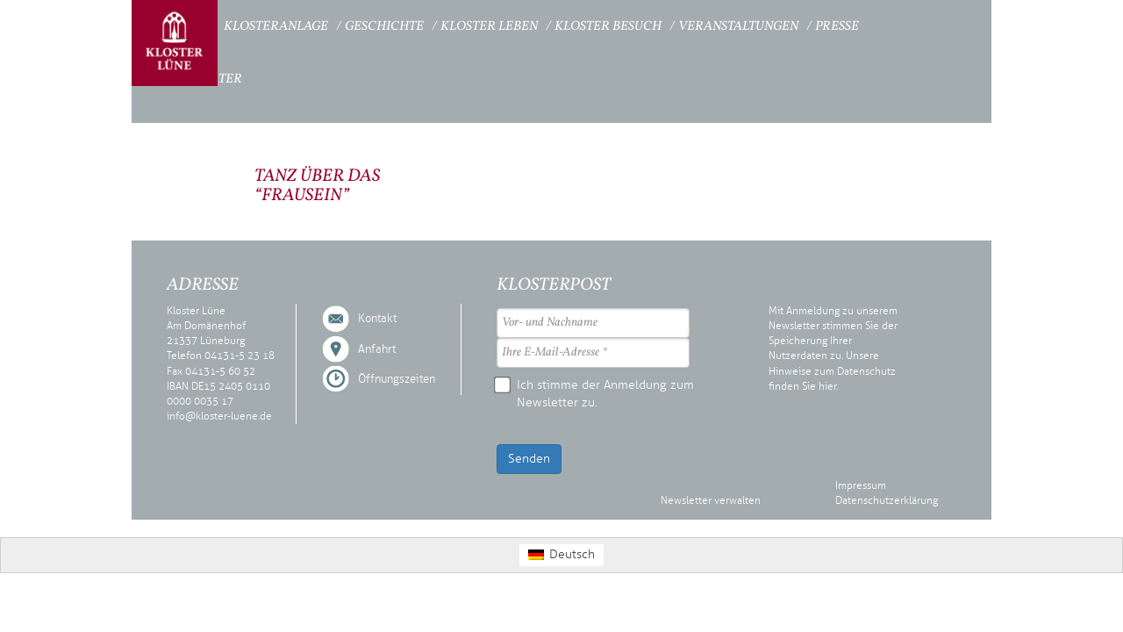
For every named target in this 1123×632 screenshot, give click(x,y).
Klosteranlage (276, 27)
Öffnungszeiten (396, 379)
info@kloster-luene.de (219, 416)
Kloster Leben (489, 27)
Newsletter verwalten (711, 500)
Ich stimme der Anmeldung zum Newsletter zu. (595, 393)
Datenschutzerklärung (886, 500)
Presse (837, 27)
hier (827, 386)
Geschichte (384, 27)
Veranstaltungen (738, 27)
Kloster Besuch (608, 27)
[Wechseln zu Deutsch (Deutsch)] (561, 555)
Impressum (860, 485)
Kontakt (377, 319)
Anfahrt (377, 349)
